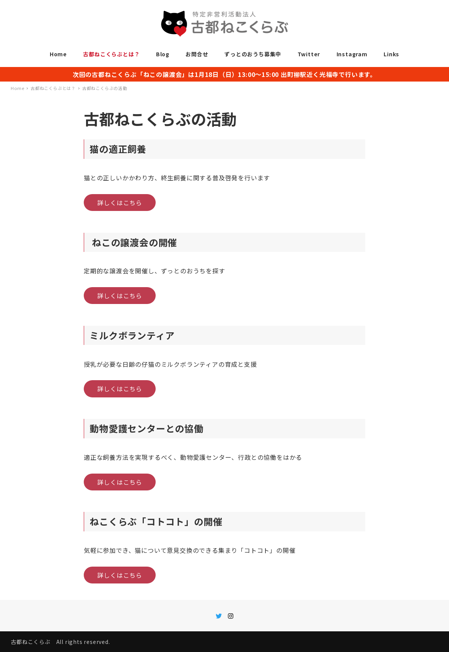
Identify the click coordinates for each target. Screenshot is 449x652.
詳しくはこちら (119, 202)
